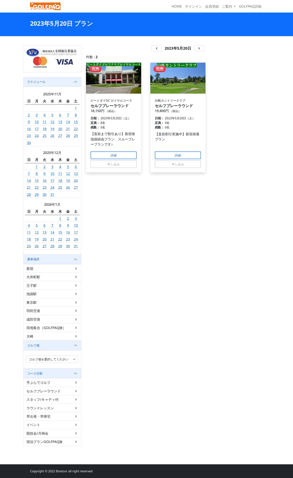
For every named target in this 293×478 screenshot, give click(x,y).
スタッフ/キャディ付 (52, 399)
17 (37, 128)
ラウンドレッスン (52, 407)
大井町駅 (52, 276)
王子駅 (52, 285)
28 (68, 135)
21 (68, 128)
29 (76, 135)
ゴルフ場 (33, 345)
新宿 (52, 268)
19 (52, 128)
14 (68, 121)
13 (60, 121)
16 (29, 128)
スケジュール (36, 82)
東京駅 (52, 302)
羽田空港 (52, 310)
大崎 (52, 336)
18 (44, 128)
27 (60, 135)
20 (60, 128)
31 (52, 194)
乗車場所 (33, 259)
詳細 (114, 155)
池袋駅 (52, 293)
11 (44, 121)
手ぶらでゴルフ (52, 382)
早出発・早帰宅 (52, 416)
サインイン (193, 6)
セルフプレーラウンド (52, 391)
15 (76, 121)
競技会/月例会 (52, 433)
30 (29, 142)
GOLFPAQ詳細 (250, 6)
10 (37, 121)
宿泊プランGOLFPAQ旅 (52, 441)
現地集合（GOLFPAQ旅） (52, 327)
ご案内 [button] (227, 6)
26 (52, 135)
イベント (52, 424)
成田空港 (52, 319)
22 (76, 128)
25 (44, 135)
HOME (176, 6)
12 (52, 121)
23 (29, 135)
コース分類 (34, 373)
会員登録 (212, 6)
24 (37, 135)
